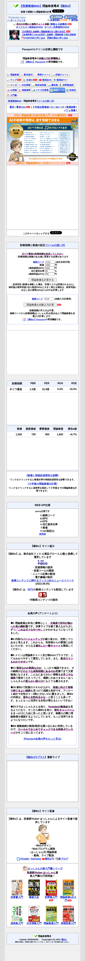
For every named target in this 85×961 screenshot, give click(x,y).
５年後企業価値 (40, 107)
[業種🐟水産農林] (58, 24)
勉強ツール (57, 90)
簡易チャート (42, 75)
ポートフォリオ (16, 20)
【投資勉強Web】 (31, 6)
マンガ (12, 85)
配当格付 (27, 75)
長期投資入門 (68, 923)
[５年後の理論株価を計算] (42, 483)
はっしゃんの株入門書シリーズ (43, 868)
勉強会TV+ (60, 80)
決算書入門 (16, 897)
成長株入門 (16, 923)
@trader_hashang (29, 858)
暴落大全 (34, 897)
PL (52, 107)
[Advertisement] (42, 352)
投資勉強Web (14, 101)
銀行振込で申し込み (57, 38)
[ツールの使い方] (45, 101)
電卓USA (21, 107)
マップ (12, 80)
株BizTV (48, 858)
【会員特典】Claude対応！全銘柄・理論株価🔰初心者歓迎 (48, 34)
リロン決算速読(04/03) (56, 27)
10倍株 (12, 90)
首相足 (71, 90)
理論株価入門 (51, 923)
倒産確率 (25, 90)
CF (62, 107)
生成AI (28, 80)
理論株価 (13, 75)
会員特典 (53, 20)
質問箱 (73, 20)
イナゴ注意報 (40, 90)
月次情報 (24, 85)
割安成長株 (39, 85)
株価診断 (71, 107)
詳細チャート (60, 75)
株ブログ (61, 858)
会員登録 (56, 17)
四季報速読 (66, 85)
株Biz (65, 6)
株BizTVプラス (36, 757)
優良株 (53, 85)
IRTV (30, 589)
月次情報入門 (33, 923)
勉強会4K (45, 80)
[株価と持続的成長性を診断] (42, 475)
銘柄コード (38, 262)
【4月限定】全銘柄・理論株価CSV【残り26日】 (43, 31)
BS (57, 107)
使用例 (42, 534)
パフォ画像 (70, 110)
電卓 (11, 107)
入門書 (12, 95)
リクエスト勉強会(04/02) (29, 27)
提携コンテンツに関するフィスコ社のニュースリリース (42, 580)
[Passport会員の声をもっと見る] (42, 738)
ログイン (70, 17)
